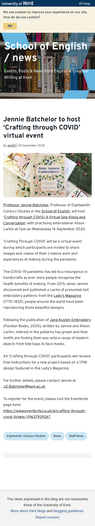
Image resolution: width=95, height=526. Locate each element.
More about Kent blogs (28, 511)
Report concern (47, 517)
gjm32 (11, 146)
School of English (55, 211)
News (57, 436)
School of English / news (46, 52)
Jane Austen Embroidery (70, 320)
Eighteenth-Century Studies (26, 436)
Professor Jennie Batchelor (25, 205)
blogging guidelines (69, 511)
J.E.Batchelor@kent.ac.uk (24, 386)
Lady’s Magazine (67, 296)
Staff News (76, 436)
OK (10, 26)
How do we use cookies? (21, 17)
